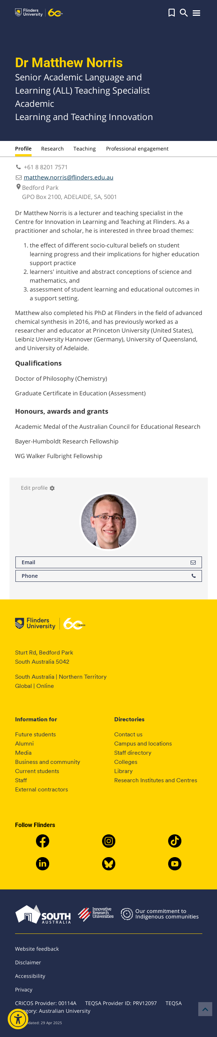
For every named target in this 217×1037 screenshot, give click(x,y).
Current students (37, 771)
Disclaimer (28, 962)
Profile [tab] (23, 148)
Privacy (23, 989)
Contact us (128, 734)
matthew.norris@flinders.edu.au (68, 177)
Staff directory (132, 752)
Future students (35, 734)
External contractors (41, 789)
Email (109, 562)
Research (52, 148)
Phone (109, 575)
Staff (21, 780)
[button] (171, 13)
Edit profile (38, 487)
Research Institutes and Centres (155, 780)
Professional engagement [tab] (137, 148)
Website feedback (37, 948)
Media (23, 752)
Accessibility (30, 975)
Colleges (125, 761)
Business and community (47, 761)
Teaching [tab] (84, 148)
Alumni (24, 743)
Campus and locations (143, 743)
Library (123, 771)
